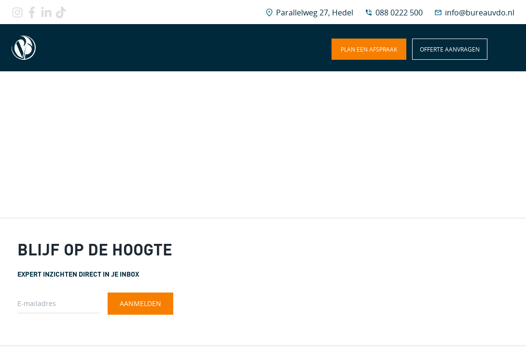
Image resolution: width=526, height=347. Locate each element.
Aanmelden (140, 303)
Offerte (450, 49)
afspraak (369, 49)
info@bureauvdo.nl (479, 12)
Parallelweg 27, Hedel (314, 12)
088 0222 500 (399, 12)
